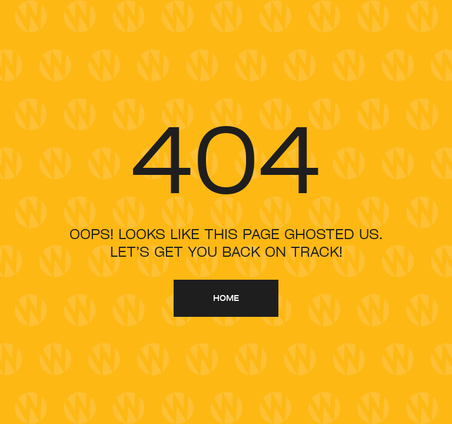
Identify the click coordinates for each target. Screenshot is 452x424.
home (226, 297)
